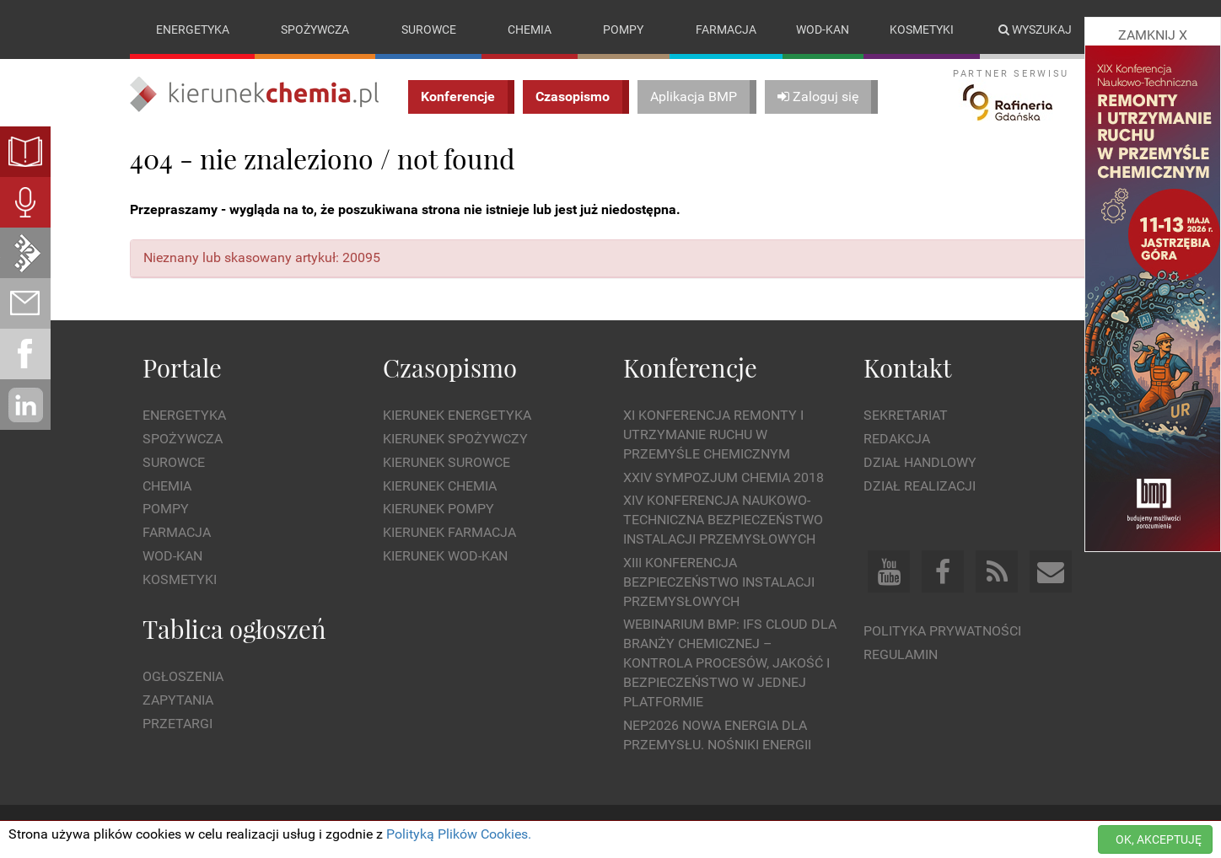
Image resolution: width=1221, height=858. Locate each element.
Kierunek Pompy (438, 509)
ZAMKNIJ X (1152, 35)
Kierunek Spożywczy (455, 439)
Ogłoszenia (183, 676)
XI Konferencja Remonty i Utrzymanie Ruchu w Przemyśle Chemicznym (713, 434)
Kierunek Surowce (446, 462)
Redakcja (896, 439)
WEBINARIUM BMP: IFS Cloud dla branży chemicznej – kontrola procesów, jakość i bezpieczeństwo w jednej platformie (729, 662)
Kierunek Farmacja (449, 532)
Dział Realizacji (919, 486)
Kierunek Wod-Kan (445, 556)
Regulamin (900, 654)
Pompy (623, 29)
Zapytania (178, 700)
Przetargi (177, 724)
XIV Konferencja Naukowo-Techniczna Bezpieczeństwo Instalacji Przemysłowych (723, 519)
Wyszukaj (1035, 29)
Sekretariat (905, 415)
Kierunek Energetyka (457, 415)
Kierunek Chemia (440, 486)
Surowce (428, 29)
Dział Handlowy (919, 462)
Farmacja (726, 29)
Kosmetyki (922, 29)
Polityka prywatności (942, 631)
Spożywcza (315, 29)
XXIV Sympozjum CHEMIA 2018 (723, 477)
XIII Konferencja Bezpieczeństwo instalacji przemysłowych (719, 582)
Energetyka (192, 29)
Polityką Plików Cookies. (458, 834)
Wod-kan (822, 29)
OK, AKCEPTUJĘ (1159, 839)
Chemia (529, 29)
